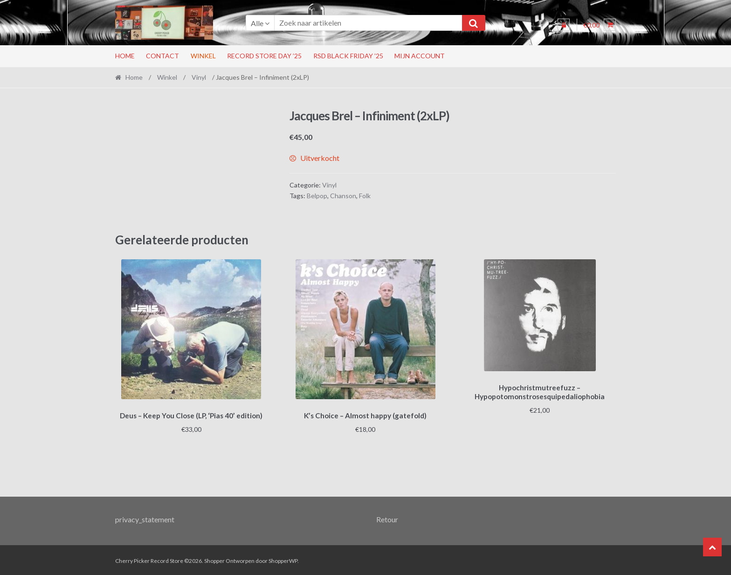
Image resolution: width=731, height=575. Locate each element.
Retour (387, 517)
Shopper (214, 559)
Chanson (343, 196)
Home (125, 56)
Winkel (203, 56)
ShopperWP (283, 559)
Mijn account (419, 56)
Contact (162, 56)
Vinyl (199, 77)
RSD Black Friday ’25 (348, 56)
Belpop (317, 196)
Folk (365, 196)
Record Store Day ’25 (264, 56)
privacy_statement (144, 517)
